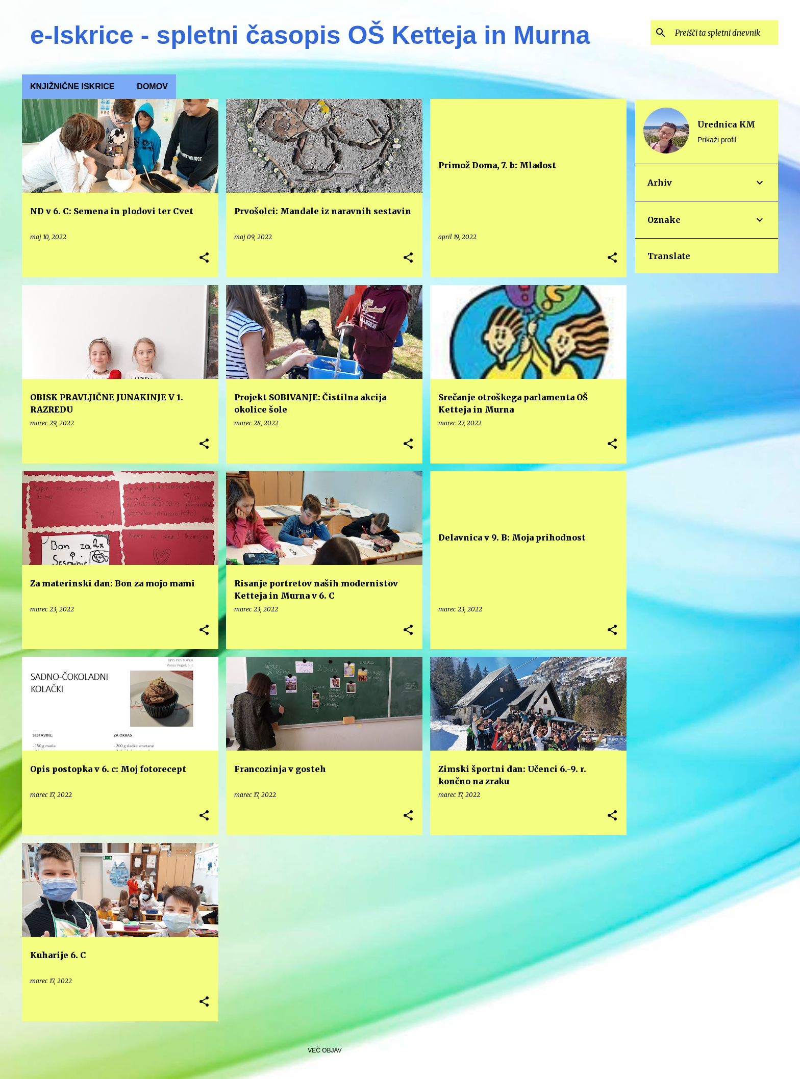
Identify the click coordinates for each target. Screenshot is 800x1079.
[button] (204, 258)
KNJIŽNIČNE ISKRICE (72, 86)
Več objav (324, 1050)
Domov (152, 86)
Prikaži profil (716, 140)
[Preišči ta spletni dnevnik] (724, 32)
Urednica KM (726, 124)
